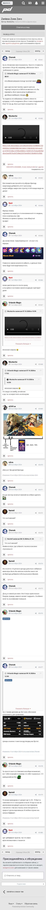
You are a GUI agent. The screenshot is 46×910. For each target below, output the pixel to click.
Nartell (11, 510)
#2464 (40, 205)
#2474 (40, 563)
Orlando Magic (13, 74)
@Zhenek (6, 619)
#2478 (40, 766)
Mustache (10, 22)
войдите (40, 41)
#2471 (40, 490)
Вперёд (37, 51)
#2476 (40, 613)
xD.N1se (12, 406)
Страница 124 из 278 (23, 51)
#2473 (40, 533)
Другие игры (31, 22)
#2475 (40, 588)
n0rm (11, 176)
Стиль (19, 904)
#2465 (40, 236)
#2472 (40, 513)
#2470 (40, 465)
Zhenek (12, 57)
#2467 (40, 305)
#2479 (40, 795)
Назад (7, 51)
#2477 (40, 667)
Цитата (10, 109)
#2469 (40, 409)
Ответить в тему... (12, 875)
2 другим (40, 167)
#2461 (40, 60)
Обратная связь (31, 904)
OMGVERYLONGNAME (13, 167)
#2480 (40, 832)
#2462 (40, 118)
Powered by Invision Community (23, 907)
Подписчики (21, 884)
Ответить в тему (23, 27)
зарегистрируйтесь (12, 43)
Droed (24, 167)
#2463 (40, 178)
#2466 (40, 280)
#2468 (40, 364)
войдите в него (8, 868)
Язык (11, 904)
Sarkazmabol (31, 167)
